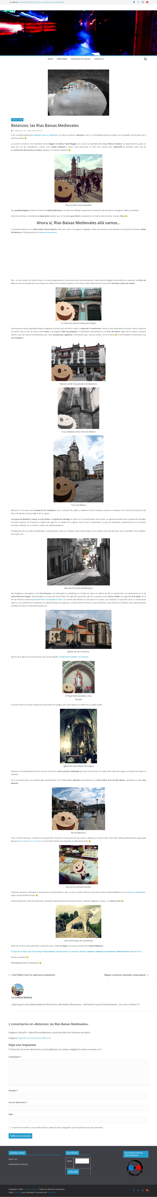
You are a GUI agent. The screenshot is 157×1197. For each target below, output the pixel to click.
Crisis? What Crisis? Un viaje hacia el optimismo (32, 975)
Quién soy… (13, 1159)
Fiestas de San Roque (48, 232)
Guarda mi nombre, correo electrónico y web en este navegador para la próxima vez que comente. (57, 1127)
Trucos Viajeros (48, 951)
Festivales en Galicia (80, 59)
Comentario (15, 1057)
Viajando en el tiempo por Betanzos (34, 1038)
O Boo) (59, 599)
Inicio (50, 59)
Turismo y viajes (17, 120)
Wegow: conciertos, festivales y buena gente (126, 975)
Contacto (99, 59)
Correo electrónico (18, 1102)
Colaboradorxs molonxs (18, 1164)
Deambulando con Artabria (30, 841)
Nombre (13, 1090)
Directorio (62, 59)
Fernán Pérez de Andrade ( (45, 599)
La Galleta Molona (36, 131)
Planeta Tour (136, 951)
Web (11, 1114)
